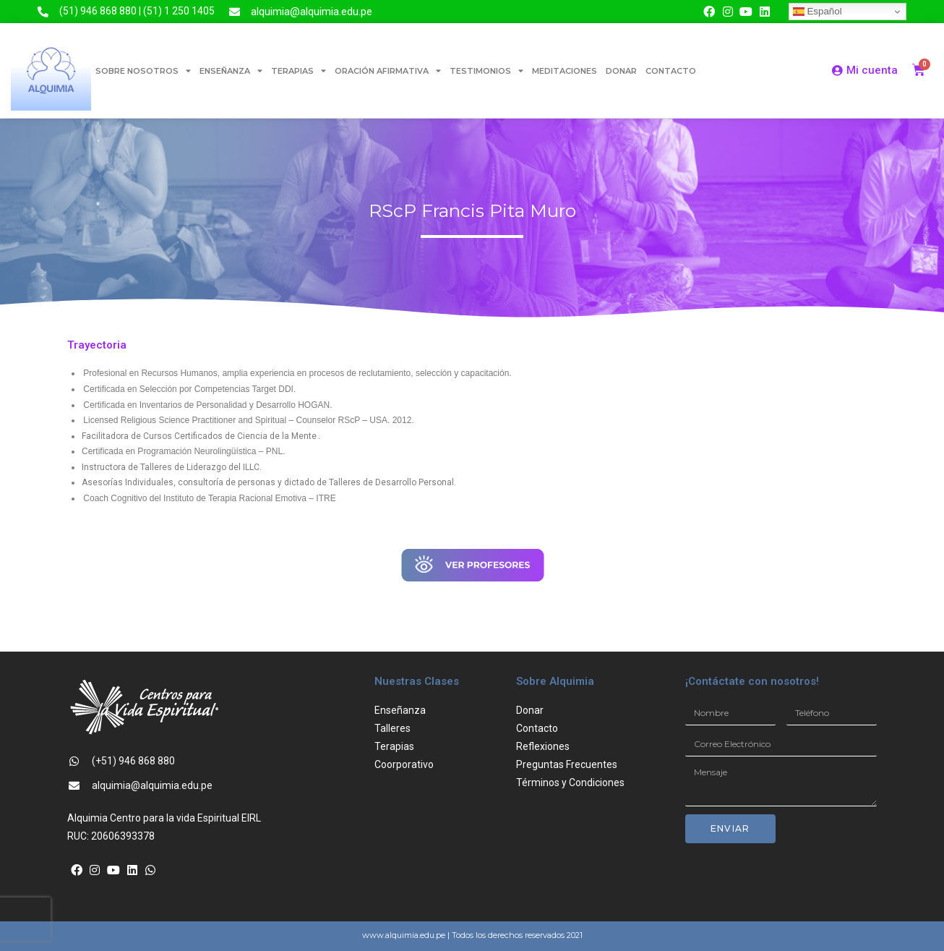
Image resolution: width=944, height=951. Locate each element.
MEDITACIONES (564, 71)
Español (817, 11)
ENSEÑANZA (230, 70)
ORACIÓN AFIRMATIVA (388, 70)
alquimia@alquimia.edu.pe (311, 11)
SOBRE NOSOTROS (143, 70)
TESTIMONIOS (486, 70)
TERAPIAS (298, 70)
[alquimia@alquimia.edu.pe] (234, 12)
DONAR (621, 71)
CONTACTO (670, 71)
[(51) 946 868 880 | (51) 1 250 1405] (43, 12)
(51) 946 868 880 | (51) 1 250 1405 (137, 11)
